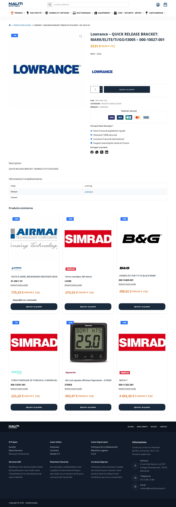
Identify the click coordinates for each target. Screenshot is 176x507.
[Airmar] (17, 269)
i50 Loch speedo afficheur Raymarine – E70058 (88, 380)
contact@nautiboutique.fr (152, 488)
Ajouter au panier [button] (34, 306)
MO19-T (123, 380)
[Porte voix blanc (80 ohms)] (88, 239)
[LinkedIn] (106, 152)
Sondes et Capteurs (58, 13)
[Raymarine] (71, 373)
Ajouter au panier (127, 89)
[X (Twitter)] (101, 152)
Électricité (35, 13)
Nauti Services (15, 450)
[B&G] (125, 268)
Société (12, 447)
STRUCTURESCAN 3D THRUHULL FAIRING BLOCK (34, 380)
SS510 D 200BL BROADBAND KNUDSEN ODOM (34, 276)
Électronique (83, 13)
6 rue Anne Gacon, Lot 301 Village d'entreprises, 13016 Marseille (153, 467)
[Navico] (17, 373)
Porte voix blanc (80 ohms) (78, 276)
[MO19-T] (142, 343)
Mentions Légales (99, 450)
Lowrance (103, 107)
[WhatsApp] (96, 152)
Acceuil (131, 427)
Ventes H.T (55, 453)
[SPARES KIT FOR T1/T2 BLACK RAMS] (142, 238)
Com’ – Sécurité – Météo (129, 13)
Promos (18, 13)
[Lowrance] (94, 72)
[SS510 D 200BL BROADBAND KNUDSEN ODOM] (34, 239)
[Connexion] (158, 4)
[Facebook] (92, 152)
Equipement (103, 13)
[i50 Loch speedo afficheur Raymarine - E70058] (88, 343)
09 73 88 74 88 (147, 479)
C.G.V (93, 453)
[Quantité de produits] (96, 89)
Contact (163, 427)
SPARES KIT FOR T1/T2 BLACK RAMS (137, 275)
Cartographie (155, 13)
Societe (154, 427)
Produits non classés (112, 104)
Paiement (54, 447)
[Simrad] (71, 269)
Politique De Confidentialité (104, 447)
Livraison (54, 450)
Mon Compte (142, 427)
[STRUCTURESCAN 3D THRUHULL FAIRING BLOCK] (34, 343)
